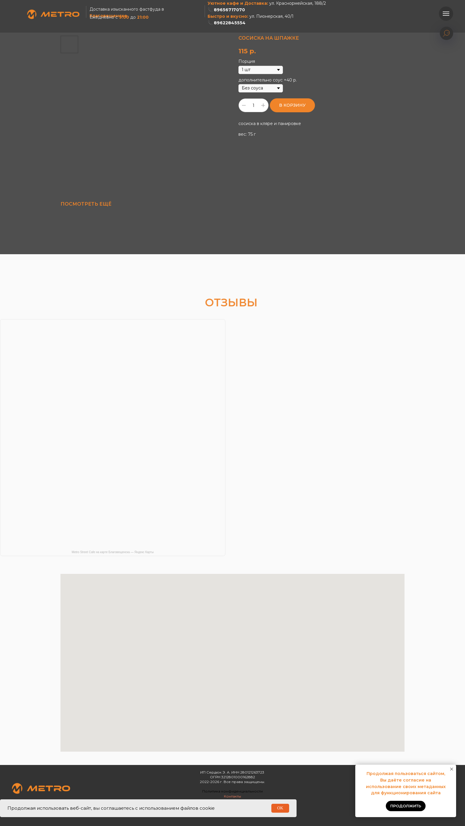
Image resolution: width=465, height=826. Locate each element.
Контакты (232, 796)
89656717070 (229, 9)
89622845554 (230, 22)
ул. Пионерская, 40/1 (271, 16)
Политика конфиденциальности (232, 791)
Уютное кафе (223, 3)
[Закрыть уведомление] (452, 769)
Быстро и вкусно (227, 16)
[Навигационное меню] (446, 14)
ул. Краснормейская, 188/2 (297, 3)
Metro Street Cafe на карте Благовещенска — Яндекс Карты (113, 552)
